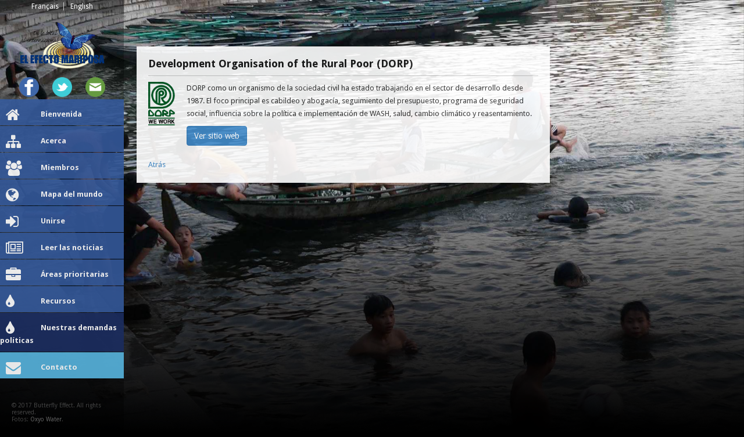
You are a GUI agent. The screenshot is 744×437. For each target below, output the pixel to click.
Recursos (41, 301)
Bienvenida (44, 114)
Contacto (41, 367)
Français (45, 6)
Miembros (42, 168)
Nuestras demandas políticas (58, 333)
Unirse (35, 221)
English (81, 6)
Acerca (36, 141)
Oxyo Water (46, 419)
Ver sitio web (216, 135)
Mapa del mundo (54, 195)
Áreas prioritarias (57, 275)
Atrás (157, 164)
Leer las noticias (54, 248)
